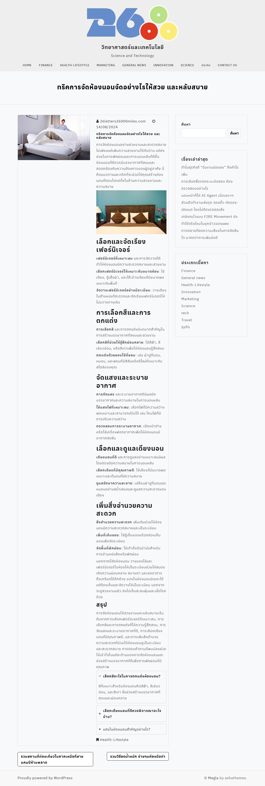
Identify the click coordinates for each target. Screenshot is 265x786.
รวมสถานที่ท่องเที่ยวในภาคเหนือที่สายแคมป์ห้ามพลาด (52, 759)
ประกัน (206, 65)
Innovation (163, 65)
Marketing (106, 65)
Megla (213, 777)
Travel (186, 319)
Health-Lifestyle (74, 65)
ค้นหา (186, 124)
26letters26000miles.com (123, 121)
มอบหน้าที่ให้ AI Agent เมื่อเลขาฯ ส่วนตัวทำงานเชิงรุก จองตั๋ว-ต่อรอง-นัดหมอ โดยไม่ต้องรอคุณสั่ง (209, 202)
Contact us (227, 65)
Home (27, 65)
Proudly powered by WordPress (45, 777)
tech (185, 312)
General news (134, 65)
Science (187, 65)
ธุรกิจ (185, 326)
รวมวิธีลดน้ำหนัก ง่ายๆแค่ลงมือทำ (137, 756)
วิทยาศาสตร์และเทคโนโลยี (132, 47)
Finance (46, 65)
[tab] (131, 687)
